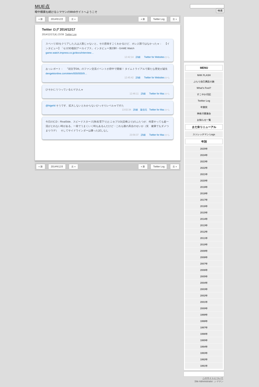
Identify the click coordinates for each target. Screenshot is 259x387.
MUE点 (42, 6)
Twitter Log (158, 19)
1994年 (204, 346)
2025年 (204, 148)
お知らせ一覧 (204, 120)
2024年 (204, 155)
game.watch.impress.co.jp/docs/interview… (70, 52)
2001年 (204, 302)
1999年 (204, 314)
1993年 (204, 353)
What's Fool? (204, 88)
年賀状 (203, 107)
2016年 (204, 206)
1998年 (204, 321)
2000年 (204, 308)
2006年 (204, 270)
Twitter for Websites (154, 57)
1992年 (204, 359)
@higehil (50, 105)
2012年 (204, 231)
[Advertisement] (107, 150)
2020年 (204, 180)
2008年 (204, 257)
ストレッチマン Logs (204, 134)
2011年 (204, 238)
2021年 (204, 174)
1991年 (204, 366)
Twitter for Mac (156, 93)
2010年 (204, 244)
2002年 (204, 295)
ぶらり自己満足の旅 (203, 81)
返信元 (143, 109)
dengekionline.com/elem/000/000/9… (66, 73)
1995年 (204, 340)
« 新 (40, 19)
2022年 (204, 168)
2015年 (204, 212)
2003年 (204, 289)
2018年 (204, 193)
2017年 (204, 200)
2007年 (204, 263)
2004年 (204, 283)
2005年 (204, 276)
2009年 (204, 251)
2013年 (204, 225)
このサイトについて (212, 378)
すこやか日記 (204, 94)
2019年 (204, 187)
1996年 (204, 334)
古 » (73, 19)
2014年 (204, 219)
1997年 (204, 327)
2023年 (204, 161)
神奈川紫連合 (204, 113)
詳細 (138, 57)
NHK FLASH (203, 75)
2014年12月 (57, 19)
